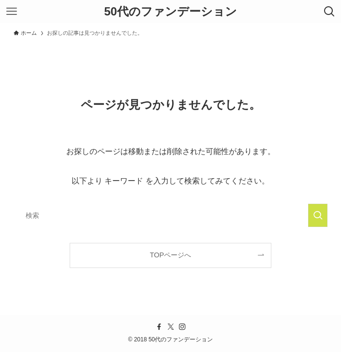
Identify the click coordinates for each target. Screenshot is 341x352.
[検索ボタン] (329, 11)
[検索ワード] (170, 215)
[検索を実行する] (317, 215)
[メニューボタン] (11, 11)
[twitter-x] (170, 327)
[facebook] (159, 327)
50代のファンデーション (170, 11)
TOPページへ (170, 255)
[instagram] (182, 327)
